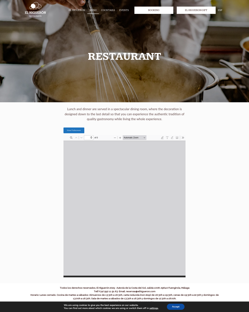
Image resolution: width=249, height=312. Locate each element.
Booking (153, 10)
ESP (220, 10)
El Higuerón (77, 10)
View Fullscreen (74, 130)
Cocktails (108, 10)
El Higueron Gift (196, 10)
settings (153, 308)
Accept (175, 306)
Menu (93, 10)
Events (124, 10)
